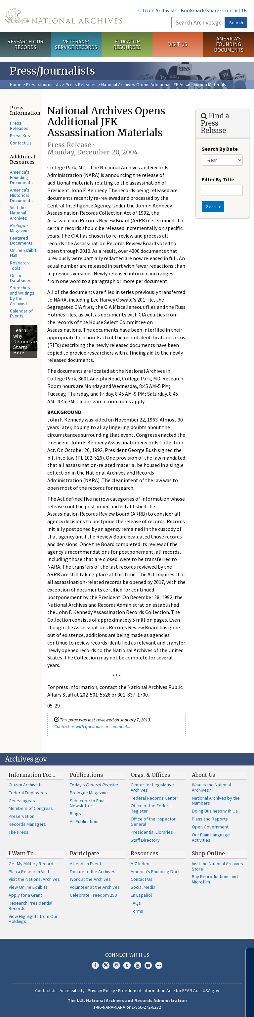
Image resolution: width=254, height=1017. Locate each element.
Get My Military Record (31, 864)
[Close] (246, 955)
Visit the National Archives (18, 212)
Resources (144, 853)
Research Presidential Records (30, 905)
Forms (137, 911)
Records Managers (27, 824)
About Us (203, 774)
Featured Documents (21, 240)
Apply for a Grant (25, 895)
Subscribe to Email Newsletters (88, 803)
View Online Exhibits (28, 887)
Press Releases (81, 84)
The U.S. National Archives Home (63, 16)
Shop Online (208, 853)
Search (236, 23)
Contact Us (234, 10)
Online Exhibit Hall (23, 252)
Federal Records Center (154, 798)
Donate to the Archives (92, 872)
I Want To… (23, 853)
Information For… (32, 774)
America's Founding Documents (228, 44)
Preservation (21, 816)
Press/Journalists (43, 84)
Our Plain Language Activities (211, 837)
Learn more (195, 1005)
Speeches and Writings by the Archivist (22, 295)
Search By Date (220, 148)
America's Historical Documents (21, 195)
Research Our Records (25, 44)
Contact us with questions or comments (91, 726)
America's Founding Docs (156, 872)
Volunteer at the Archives (95, 887)
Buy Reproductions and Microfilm (215, 879)
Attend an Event (85, 864)
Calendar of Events (21, 313)
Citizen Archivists (158, 10)
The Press (18, 832)
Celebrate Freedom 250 (93, 895)
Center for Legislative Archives (152, 787)
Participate (84, 853)
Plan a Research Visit (29, 872)
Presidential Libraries (152, 832)
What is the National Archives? (211, 787)
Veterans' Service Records (76, 44)
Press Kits (20, 136)
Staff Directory (145, 840)
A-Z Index (140, 864)
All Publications (85, 821)
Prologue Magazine (89, 793)
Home (15, 84)
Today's (94, 785)
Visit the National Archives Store (217, 866)
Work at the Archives (90, 879)
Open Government (210, 827)
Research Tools (19, 265)
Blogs (75, 814)
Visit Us (177, 44)
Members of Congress (31, 808)
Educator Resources (127, 44)
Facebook (95, 965)
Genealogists (22, 801)
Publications (86, 774)
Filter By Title (218, 179)
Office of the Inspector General (153, 821)
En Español (141, 895)
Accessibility (72, 990)
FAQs (136, 903)
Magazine (19, 228)
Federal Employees (28, 793)
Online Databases (20, 278)
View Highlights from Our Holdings (33, 919)
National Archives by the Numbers (216, 800)
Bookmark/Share (200, 10)
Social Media (143, 887)
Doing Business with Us (215, 811)
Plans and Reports (210, 819)
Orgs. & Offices (150, 774)
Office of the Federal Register (151, 808)
